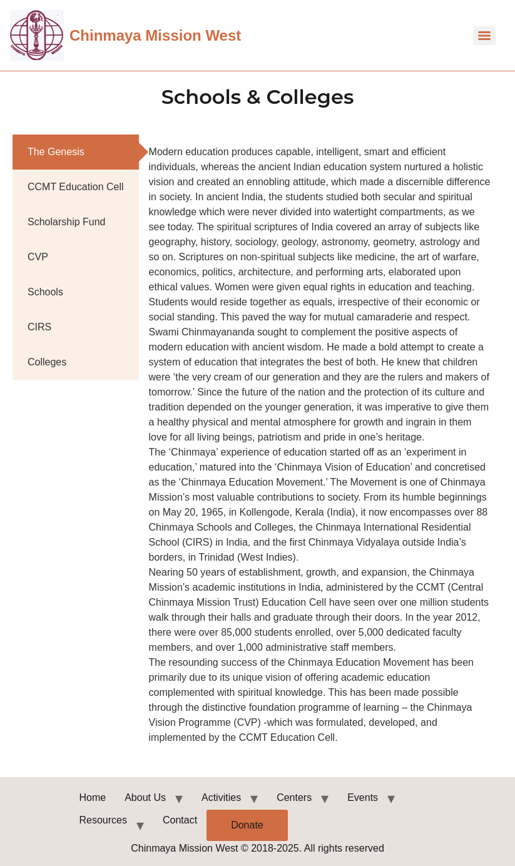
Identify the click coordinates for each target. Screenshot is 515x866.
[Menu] (484, 35)
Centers (294, 797)
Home (92, 797)
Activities (221, 797)
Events (362, 797)
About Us (145, 797)
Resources (103, 820)
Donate (247, 825)
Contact (180, 820)
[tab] (76, 152)
